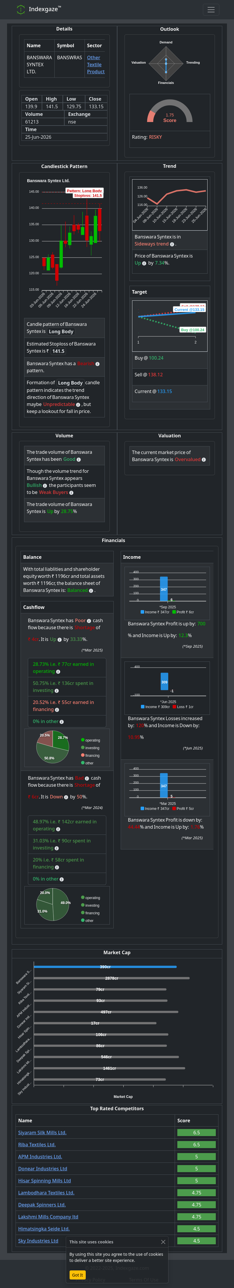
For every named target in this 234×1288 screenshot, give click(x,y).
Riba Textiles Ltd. (37, 1144)
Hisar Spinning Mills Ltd (44, 1180)
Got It (77, 1275)
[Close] (163, 1242)
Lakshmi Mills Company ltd (48, 1216)
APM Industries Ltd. (40, 1156)
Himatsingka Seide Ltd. (44, 1229)
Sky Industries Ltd (38, 1241)
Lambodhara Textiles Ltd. (46, 1192)
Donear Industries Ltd (42, 1168)
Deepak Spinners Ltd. (42, 1204)
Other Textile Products (97, 64)
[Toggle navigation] (211, 10)
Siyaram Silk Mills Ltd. (42, 1132)
